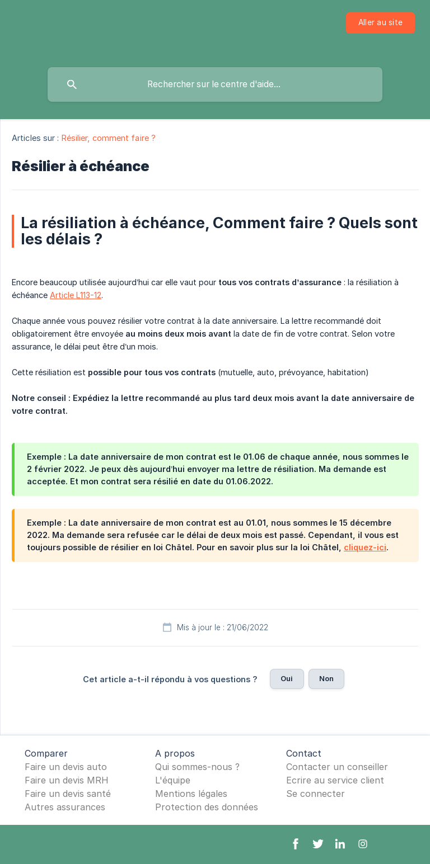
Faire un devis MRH (67, 780)
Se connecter (315, 793)
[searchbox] (215, 84)
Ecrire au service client (335, 780)
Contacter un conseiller (337, 766)
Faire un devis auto (66, 766)
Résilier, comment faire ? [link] (109, 138)
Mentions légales (191, 793)
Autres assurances (65, 807)
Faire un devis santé (68, 793)
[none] (380, 23)
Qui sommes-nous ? (197, 766)
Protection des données (206, 807)
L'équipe (172, 780)
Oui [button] (287, 678)
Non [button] (326, 678)
